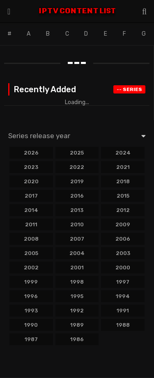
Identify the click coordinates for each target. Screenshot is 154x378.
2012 (123, 210)
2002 (31, 267)
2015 (123, 196)
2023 (31, 167)
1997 (122, 282)
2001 (77, 267)
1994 (123, 296)
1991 (123, 310)
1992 (77, 310)
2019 (77, 181)
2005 (31, 253)
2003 (123, 253)
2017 (31, 196)
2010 (77, 224)
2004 (77, 253)
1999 (31, 282)
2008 (31, 239)
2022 (76, 167)
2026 (31, 153)
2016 (77, 196)
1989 (77, 325)
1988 (123, 325)
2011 (31, 224)
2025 (77, 153)
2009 (122, 224)
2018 (123, 181)
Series (129, 89)
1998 (77, 282)
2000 (122, 267)
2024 (123, 153)
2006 (122, 239)
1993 (31, 310)
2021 (123, 167)
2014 (31, 210)
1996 (31, 296)
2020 (31, 181)
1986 (77, 339)
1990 (31, 325)
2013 (76, 210)
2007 (77, 239)
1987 (31, 339)
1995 (77, 296)
